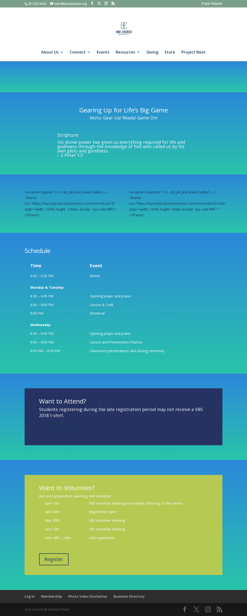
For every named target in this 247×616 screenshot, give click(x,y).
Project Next (193, 52)
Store (170, 52)
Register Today (61, 429)
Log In (30, 596)
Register (53, 559)
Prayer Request (212, 4)
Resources (125, 52)
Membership (51, 596)
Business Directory (129, 596)
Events (103, 52)
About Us (50, 52)
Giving (152, 52)
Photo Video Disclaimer (87, 596)
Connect (78, 52)
